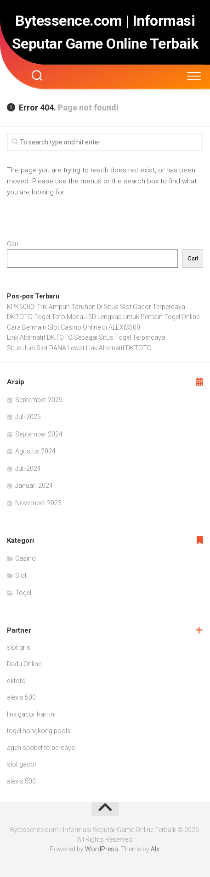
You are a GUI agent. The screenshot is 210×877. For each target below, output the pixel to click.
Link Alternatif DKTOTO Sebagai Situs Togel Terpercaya (86, 337)
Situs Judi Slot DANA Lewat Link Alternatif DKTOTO (79, 348)
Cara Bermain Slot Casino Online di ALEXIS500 (73, 327)
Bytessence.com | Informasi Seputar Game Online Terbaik (105, 32)
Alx (155, 849)
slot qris (18, 647)
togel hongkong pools (39, 730)
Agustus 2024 (35, 451)
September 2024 (38, 434)
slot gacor (22, 764)
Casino (25, 558)
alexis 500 (21, 697)
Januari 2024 (34, 485)
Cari (12, 244)
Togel (23, 592)
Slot (21, 575)
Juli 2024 (28, 468)
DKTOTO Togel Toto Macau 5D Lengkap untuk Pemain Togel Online (103, 316)
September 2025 (38, 399)
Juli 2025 (28, 416)
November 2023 (38, 503)
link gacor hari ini (31, 714)
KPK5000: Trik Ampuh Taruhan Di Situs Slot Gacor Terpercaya (96, 306)
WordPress (101, 849)
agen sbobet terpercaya (41, 747)
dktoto (16, 680)
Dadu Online (24, 663)
